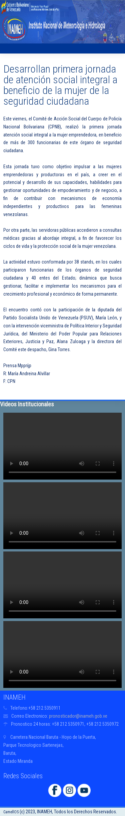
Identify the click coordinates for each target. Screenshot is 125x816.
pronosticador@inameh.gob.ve (78, 716)
